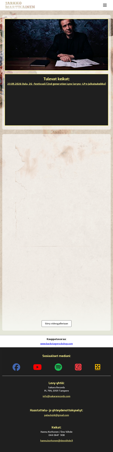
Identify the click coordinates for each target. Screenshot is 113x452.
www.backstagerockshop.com (56, 344)
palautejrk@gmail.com (56, 415)
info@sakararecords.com (56, 396)
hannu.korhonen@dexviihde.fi (56, 441)
